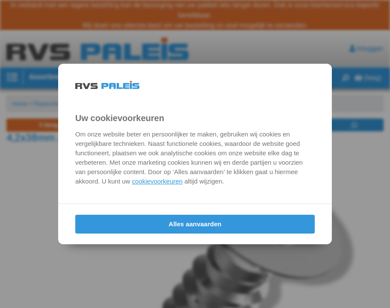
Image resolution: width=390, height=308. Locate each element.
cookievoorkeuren (157, 181)
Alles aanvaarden (194, 224)
